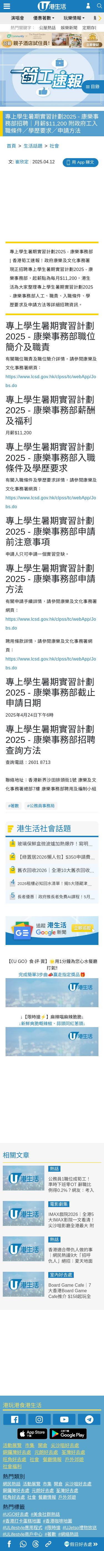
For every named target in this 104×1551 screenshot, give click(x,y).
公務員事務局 (42, 805)
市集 (29, 1445)
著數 (15, 805)
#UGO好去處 (16, 1514)
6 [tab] (67, 46)
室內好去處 (61, 1275)
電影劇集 (59, 1204)
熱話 (54, 1168)
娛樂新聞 (69, 27)
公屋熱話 (47, 27)
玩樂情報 (72, 18)
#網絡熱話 (68, 1534)
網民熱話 (12, 1484)
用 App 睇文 (83, 162)
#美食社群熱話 (45, 1514)
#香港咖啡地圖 (57, 1521)
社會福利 (12, 1466)
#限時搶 (52, 1527)
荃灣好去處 (73, 1452)
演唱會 (17, 18)
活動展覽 (12, 1445)
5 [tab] (62, 46)
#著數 (50, 1534)
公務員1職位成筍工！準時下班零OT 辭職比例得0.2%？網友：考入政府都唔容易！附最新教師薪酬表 (71, 1190)
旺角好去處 (14, 1459)
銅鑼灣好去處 (17, 1452)
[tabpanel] (52, 40)
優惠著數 (42, 18)
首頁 (11, 146)
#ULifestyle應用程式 (22, 1527)
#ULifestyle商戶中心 (22, 1534)
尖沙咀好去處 (65, 1445)
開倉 (42, 1445)
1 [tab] (39, 46)
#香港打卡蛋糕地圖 (22, 1521)
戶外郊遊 (74, 1459)
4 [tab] (56, 46)
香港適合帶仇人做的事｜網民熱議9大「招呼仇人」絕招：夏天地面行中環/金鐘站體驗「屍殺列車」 (71, 1261)
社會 (54, 146)
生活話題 (33, 146)
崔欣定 (22, 162)
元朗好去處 (46, 1452)
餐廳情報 (52, 1459)
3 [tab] (51, 46)
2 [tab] (45, 46)
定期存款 (90, 27)
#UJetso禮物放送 (80, 1527)
